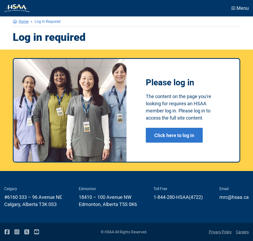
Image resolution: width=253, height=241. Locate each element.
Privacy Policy (220, 231)
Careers (242, 231)
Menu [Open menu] (240, 8)
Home (23, 21)
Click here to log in (174, 135)
